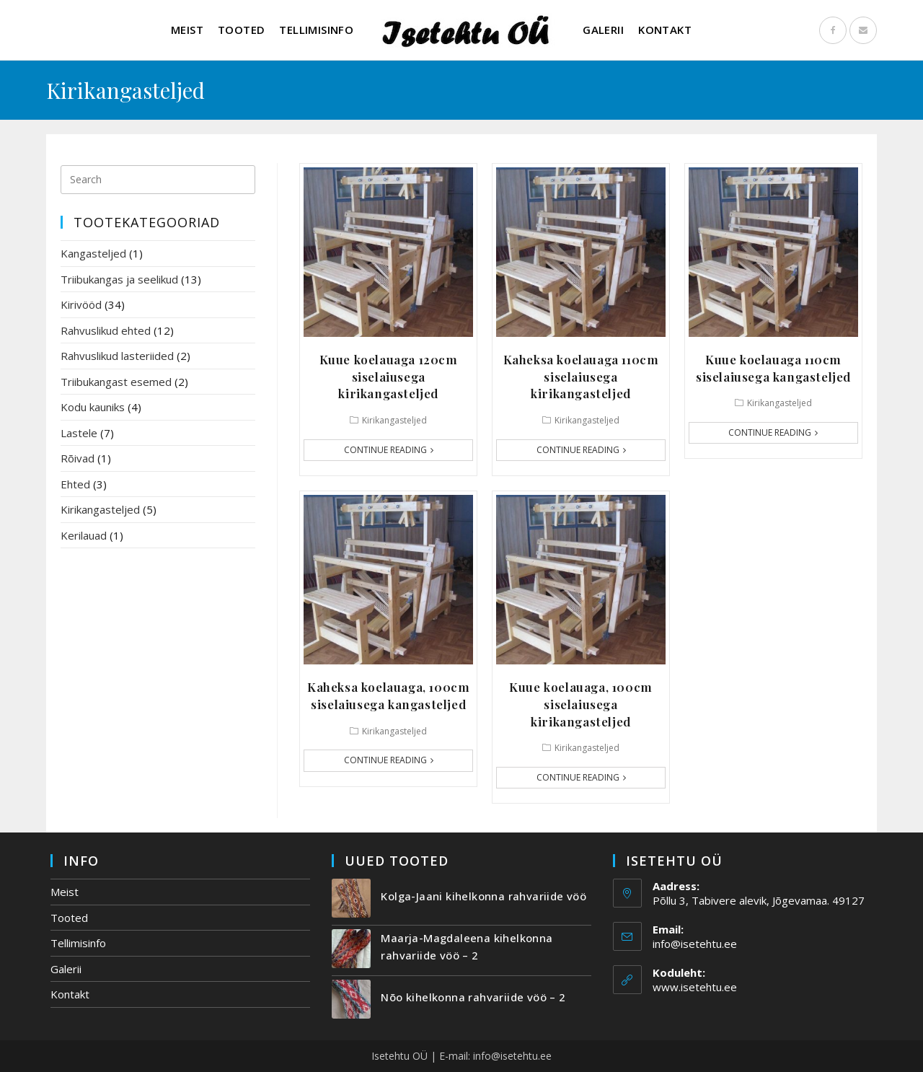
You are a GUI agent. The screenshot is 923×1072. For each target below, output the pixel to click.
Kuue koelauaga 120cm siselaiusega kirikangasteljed (388, 376)
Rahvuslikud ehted (106, 330)
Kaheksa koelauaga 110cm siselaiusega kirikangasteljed (581, 376)
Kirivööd (81, 304)
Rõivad (77, 458)
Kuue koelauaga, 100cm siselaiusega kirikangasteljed (581, 704)
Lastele (79, 433)
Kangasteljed (93, 253)
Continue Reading (388, 450)
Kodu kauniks (93, 407)
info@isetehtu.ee (695, 943)
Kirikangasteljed (394, 420)
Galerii (65, 969)
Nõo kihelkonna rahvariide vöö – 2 (473, 997)
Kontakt (69, 994)
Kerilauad (84, 535)
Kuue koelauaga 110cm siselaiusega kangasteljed (773, 368)
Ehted (75, 484)
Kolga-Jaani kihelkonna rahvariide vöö (483, 896)
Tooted (69, 917)
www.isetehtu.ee (695, 987)
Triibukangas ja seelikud (119, 279)
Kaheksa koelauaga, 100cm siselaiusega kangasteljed (388, 695)
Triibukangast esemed (116, 381)
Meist (64, 891)
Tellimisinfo (78, 943)
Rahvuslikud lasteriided (117, 355)
